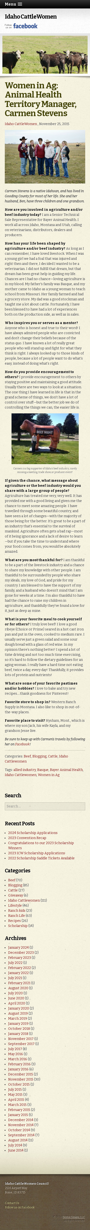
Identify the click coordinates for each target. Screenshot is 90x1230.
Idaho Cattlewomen (20, 775)
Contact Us (12, 1203)
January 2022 (18, 973)
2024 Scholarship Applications (33, 833)
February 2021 (19, 983)
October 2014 (19, 1130)
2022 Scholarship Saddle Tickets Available (41, 858)
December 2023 (21, 953)
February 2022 (19, 968)
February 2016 (19, 1064)
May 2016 (15, 1054)
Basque (42, 770)
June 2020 (16, 998)
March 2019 (17, 1019)
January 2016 (18, 1069)
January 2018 (18, 1034)
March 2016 (17, 1059)
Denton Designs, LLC (74, 1217)
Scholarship (18, 926)
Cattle (53, 756)
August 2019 (18, 1013)
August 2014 (18, 1140)
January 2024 (18, 948)
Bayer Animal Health (66, 770)
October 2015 (19, 1084)
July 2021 (15, 978)
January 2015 (18, 1115)
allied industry (24, 770)
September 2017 (21, 1044)
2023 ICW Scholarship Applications (36, 853)
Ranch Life (16, 916)
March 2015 (17, 1105)
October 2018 (19, 1029)
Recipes (14, 921)
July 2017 (15, 1049)
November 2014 (21, 1125)
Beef (27, 756)
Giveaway (15, 895)
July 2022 (15, 963)
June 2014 (16, 1150)
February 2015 (19, 1110)
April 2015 (16, 1100)
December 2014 (20, 1120)
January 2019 (18, 1024)
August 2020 (18, 988)
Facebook (22, 744)
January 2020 (18, 1008)
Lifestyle (15, 906)
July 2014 (15, 1145)
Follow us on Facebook (20, 1207)
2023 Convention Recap (27, 838)
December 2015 (20, 1074)
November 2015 (20, 1079)
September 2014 (21, 1135)
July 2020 (15, 993)
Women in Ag (49, 775)
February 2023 (19, 958)
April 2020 (16, 1003)
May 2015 (15, 1095)
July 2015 (15, 1090)
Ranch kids (16, 911)
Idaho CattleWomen (31, 16)
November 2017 (21, 1039)
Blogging (39, 756)
